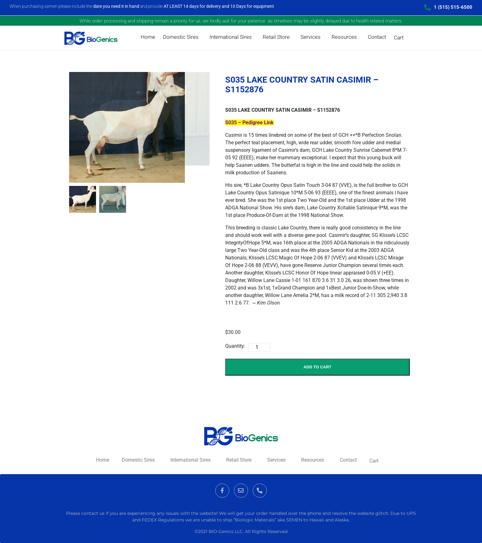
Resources (344, 37)
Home (148, 37)
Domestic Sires (181, 37)
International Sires (231, 37)
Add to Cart (317, 367)
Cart (398, 37)
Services (311, 37)
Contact (377, 37)
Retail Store (276, 37)
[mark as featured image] (82, 199)
